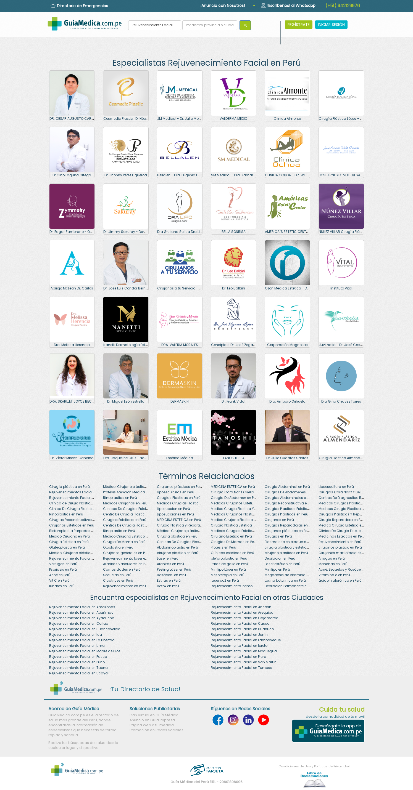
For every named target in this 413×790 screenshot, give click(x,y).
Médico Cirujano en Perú (69, 536)
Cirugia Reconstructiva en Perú (291, 503)
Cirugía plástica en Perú (69, 486)
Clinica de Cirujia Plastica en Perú (77, 503)
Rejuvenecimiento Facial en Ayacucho (81, 618)
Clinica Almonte (287, 118)
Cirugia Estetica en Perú (69, 541)
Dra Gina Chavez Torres (341, 401)
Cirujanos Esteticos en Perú (71, 525)
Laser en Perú (167, 558)
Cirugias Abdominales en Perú (290, 497)
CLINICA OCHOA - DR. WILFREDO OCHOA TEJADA (303, 175)
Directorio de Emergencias (82, 6)
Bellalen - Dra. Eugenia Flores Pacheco (189, 175)
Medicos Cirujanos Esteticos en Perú (241, 503)
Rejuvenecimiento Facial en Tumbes (241, 667)
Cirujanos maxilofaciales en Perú (346, 552)
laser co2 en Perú (225, 580)
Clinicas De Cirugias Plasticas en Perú (188, 541)
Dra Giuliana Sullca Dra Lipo (180, 231)
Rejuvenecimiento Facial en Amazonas (82, 607)
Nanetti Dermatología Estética (128, 344)
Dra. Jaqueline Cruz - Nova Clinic (131, 458)
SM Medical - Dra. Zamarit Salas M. (240, 175)
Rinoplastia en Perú (119, 530)
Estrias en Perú (169, 580)
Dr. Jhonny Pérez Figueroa (125, 175)
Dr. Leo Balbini (233, 288)
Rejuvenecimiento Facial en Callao (78, 623)
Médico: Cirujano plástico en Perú (131, 486)
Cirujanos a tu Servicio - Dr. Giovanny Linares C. (197, 288)
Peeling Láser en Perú (174, 569)
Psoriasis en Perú (63, 569)
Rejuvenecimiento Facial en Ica (75, 634)
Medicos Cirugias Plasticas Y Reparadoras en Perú (199, 503)
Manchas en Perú (333, 564)
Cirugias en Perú (278, 536)
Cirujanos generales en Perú (126, 552)
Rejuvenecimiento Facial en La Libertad (82, 640)
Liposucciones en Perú (175, 514)
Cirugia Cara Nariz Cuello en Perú (239, 492)
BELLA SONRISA (234, 231)
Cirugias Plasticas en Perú (179, 497)
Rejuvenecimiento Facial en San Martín (244, 662)
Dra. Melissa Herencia (72, 344)
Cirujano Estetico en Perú (231, 536)
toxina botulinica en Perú (285, 580)
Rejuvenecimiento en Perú (340, 541)
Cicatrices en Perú (118, 580)
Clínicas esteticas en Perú (232, 552)
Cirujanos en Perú (279, 519)
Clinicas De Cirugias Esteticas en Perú (134, 508)
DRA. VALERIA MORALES (179, 344)
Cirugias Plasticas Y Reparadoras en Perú (353, 514)
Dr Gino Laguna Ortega (71, 175)
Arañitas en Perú (170, 564)
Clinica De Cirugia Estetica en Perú (347, 530)
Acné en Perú (59, 575)
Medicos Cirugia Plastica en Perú (346, 508)
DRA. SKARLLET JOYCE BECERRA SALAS (80, 401)
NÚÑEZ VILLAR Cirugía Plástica (343, 231)
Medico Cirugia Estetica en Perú (345, 525)
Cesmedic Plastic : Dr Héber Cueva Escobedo (141, 118)
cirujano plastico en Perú (177, 552)
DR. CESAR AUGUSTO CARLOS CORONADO (83, 118)
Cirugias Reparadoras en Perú (290, 525)
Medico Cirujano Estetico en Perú (130, 536)
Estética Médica (179, 458)
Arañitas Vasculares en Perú (126, 564)
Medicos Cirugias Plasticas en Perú (348, 503)
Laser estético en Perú (282, 564)
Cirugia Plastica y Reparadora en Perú (189, 525)
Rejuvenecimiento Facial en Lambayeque (246, 640)
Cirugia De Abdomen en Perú (235, 497)
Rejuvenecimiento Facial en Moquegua (244, 651)
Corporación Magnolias (287, 344)
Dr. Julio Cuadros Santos (287, 458)
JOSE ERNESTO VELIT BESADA (342, 175)
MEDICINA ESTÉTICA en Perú (233, 486)
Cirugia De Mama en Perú (124, 541)
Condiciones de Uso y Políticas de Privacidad (314, 766)
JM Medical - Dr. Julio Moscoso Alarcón (190, 118)
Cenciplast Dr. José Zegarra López (239, 344)
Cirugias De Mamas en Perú (234, 541)
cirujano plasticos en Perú (286, 552)
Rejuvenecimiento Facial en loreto (239, 645)
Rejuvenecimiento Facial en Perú (76, 497)
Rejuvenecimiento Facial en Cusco (240, 623)
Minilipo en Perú (277, 569)
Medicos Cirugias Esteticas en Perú (240, 530)
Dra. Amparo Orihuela (287, 401)
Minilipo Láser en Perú (228, 569)
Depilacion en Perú (280, 558)
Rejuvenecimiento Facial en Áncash (241, 607)
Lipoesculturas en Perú (175, 492)
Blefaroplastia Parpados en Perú (76, 530)
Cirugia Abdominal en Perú (287, 486)
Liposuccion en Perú (173, 508)
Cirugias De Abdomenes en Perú (292, 492)
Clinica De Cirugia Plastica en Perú (78, 508)
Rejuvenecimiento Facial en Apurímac (81, 612)
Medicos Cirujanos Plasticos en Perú (241, 514)
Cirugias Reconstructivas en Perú (77, 519)
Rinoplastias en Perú (120, 497)
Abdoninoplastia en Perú (177, 547)
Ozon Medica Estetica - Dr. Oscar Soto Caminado (306, 288)
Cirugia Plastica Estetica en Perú (238, 525)
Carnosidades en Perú (122, 569)
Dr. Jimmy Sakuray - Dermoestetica (133, 231)
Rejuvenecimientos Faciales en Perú (79, 492)
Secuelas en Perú (117, 575)
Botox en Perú (168, 586)
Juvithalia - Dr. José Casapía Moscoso (352, 344)
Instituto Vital (341, 288)
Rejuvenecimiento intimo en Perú (238, 586)
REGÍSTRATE (299, 24)
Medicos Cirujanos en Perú (125, 503)
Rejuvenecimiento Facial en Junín (239, 634)
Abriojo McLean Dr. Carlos (72, 288)
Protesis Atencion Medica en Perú (130, 492)
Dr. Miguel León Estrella (125, 401)
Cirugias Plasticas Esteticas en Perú (294, 508)
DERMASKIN (179, 401)
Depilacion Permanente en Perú (290, 586)
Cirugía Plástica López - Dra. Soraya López (354, 118)
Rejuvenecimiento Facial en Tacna (78, 667)
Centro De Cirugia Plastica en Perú (131, 514)
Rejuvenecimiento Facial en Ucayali (79, 673)
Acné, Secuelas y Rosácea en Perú (347, 569)
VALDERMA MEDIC (234, 118)
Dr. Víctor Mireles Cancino (72, 458)
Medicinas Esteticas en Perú (342, 536)
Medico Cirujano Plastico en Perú (238, 519)
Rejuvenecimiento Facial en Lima (77, 645)
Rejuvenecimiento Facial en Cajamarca (244, 618)
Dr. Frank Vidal (233, 401)
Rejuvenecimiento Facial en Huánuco (242, 629)
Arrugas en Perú (332, 558)
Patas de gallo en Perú (229, 564)
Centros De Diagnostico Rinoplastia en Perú (355, 497)
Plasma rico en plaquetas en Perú (293, 541)
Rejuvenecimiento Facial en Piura (238, 656)
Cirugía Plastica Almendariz (342, 458)
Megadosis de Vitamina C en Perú (293, 575)
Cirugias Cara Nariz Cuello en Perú (347, 492)
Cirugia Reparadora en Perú (342, 519)
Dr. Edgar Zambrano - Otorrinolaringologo (84, 231)
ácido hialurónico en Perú (340, 580)
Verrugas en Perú (63, 564)
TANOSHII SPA (233, 458)
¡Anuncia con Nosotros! (223, 5)
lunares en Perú (62, 586)
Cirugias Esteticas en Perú (124, 519)
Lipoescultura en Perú (336, 486)
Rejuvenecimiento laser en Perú (129, 558)
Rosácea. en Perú (171, 575)
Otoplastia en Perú (118, 547)
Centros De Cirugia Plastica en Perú (132, 525)
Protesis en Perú (223, 547)
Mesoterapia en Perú (227, 575)
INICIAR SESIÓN (331, 24)
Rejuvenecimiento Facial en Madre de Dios (84, 651)
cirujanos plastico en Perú (340, 547)
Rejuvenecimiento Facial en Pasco (78, 656)
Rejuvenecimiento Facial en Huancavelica (84, 629)
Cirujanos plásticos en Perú (180, 486)
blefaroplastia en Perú (229, 558)
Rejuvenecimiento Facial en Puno (77, 662)
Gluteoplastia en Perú (67, 547)
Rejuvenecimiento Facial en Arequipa (242, 612)
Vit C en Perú (59, 580)
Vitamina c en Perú (334, 575)
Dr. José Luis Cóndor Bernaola (128, 288)
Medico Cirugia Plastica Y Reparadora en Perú (249, 508)
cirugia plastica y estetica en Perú (293, 547)
